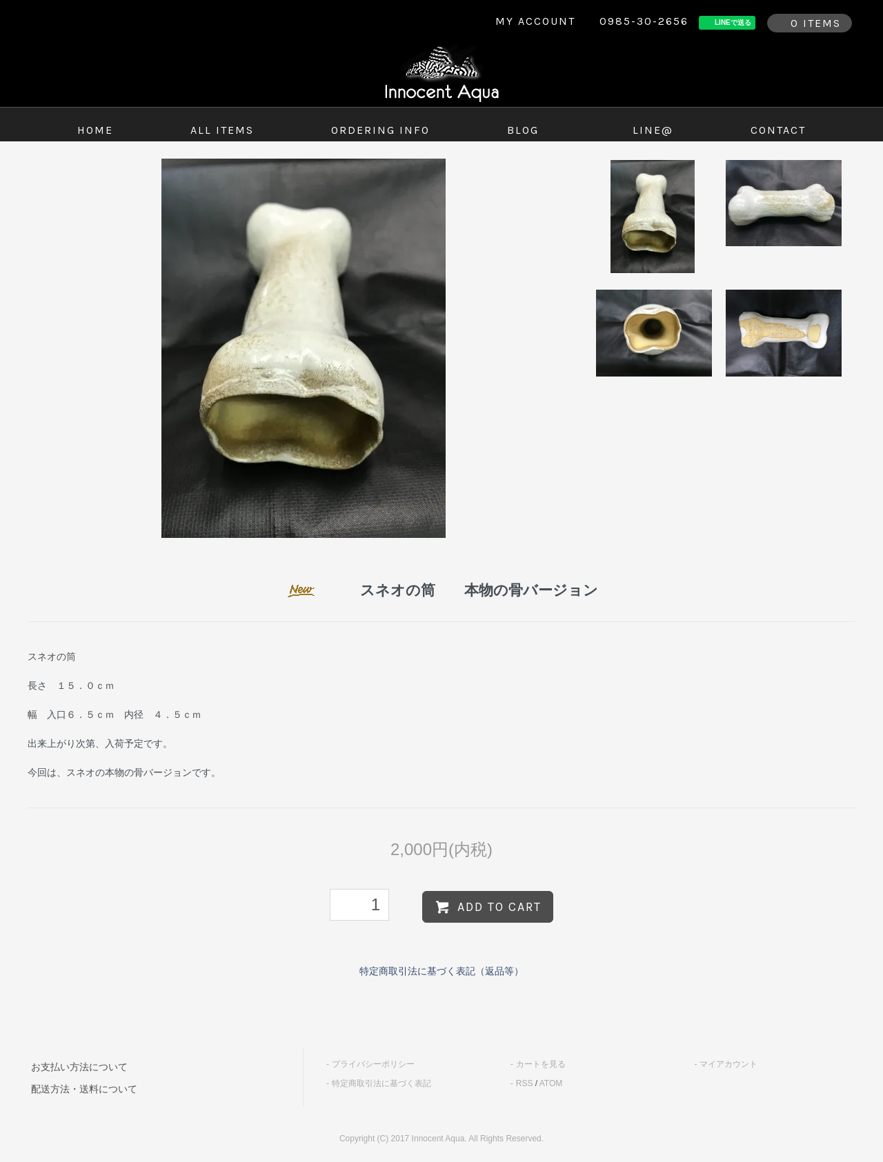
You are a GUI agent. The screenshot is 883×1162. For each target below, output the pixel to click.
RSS (524, 1083)
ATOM (551, 1083)
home (95, 130)
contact (778, 130)
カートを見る (541, 1064)
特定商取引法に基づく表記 (381, 1083)
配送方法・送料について (84, 1088)
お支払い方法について (79, 1066)
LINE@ (653, 130)
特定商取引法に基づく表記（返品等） (441, 970)
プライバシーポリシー (373, 1064)
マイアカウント (728, 1064)
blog (523, 130)
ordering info (380, 130)
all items (222, 130)
